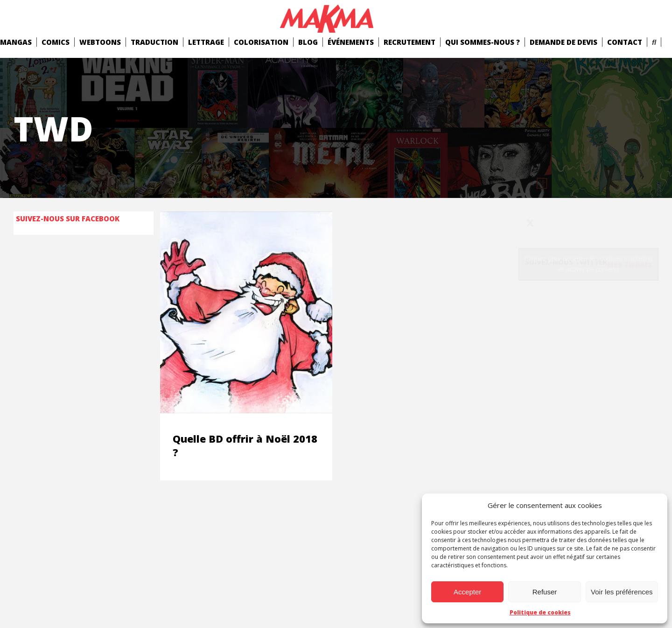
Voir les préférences (622, 592)
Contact (624, 42)
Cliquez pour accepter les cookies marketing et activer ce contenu (589, 264)
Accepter (467, 592)
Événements (351, 42)
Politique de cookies (540, 612)
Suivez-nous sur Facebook (67, 218)
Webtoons (100, 42)
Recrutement (409, 42)
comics (56, 42)
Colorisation (261, 42)
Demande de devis (563, 42)
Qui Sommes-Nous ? (482, 42)
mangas (16, 42)
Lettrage (206, 42)
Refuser (544, 592)
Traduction (154, 42)
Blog (308, 42)
